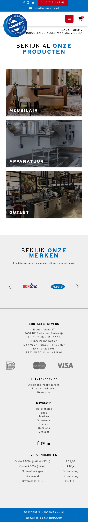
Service (44, 424)
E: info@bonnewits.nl (44, 341)
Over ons (44, 428)
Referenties (44, 409)
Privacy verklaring (44, 388)
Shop (76, 30)
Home (65, 30)
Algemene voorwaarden (44, 385)
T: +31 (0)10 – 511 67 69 (44, 337)
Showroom (44, 420)
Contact (44, 432)
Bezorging (44, 392)
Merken (44, 416)
